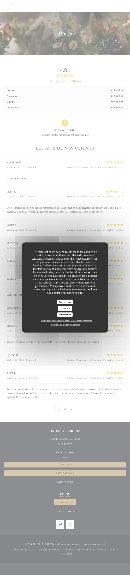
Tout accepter (65, 302)
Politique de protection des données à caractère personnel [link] (66, 320)
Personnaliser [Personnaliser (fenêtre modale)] (65, 314)
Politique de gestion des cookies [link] (65, 324)
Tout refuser (65, 308)
